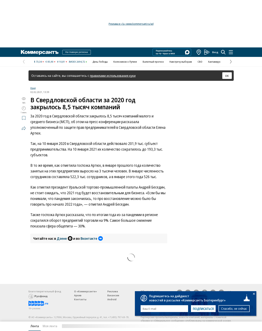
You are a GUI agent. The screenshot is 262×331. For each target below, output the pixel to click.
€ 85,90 (49, 61)
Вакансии (113, 295)
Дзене (64, 238)
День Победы (100, 61)
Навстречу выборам (180, 61)
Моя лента (50, 326)
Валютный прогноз (153, 61)
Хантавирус (214, 61)
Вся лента (213, 326)
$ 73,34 (38, 61)
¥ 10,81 (61, 61)
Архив (77, 295)
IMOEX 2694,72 (77, 61)
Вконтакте (92, 238)
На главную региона (76, 52)
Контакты (80, 299)
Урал (33, 88)
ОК (227, 76)
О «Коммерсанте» (85, 291)
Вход (215, 52)
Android (111, 299)
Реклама (112, 291)
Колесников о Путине (125, 61)
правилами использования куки (113, 75)
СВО (200, 61)
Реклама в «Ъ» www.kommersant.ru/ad (131, 24)
